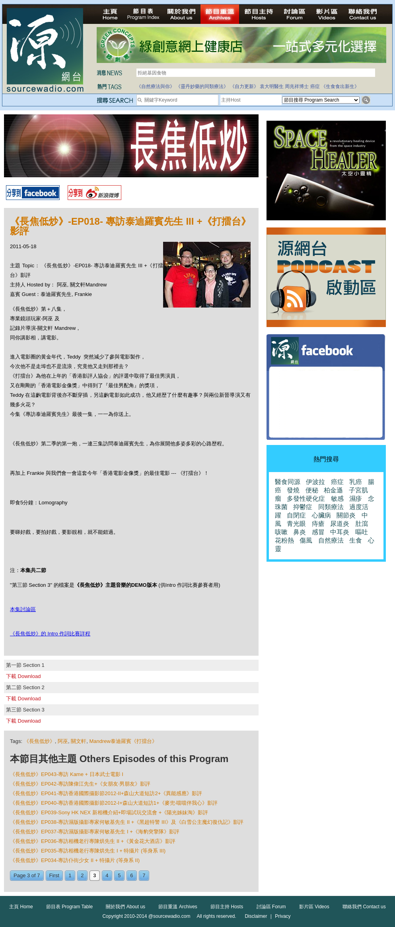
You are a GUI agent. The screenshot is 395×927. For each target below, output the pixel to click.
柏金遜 (333, 490)
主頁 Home (21, 906)
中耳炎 (339, 532)
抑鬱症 (302, 507)
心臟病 (321, 515)
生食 (355, 540)
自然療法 (331, 540)
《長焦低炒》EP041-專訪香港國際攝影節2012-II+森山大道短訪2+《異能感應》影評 (106, 793)
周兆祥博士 (297, 86)
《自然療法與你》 (155, 86)
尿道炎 (339, 523)
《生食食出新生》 (340, 86)
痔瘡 (318, 523)
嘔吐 (361, 532)
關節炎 (346, 515)
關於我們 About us (125, 906)
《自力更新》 (244, 86)
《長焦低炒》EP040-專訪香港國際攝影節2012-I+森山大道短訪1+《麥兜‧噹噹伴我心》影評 (114, 803)
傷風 (306, 540)
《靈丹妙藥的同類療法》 (202, 86)
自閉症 (296, 515)
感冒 (318, 532)
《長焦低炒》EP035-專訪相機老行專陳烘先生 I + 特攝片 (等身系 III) (87, 851)
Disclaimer (256, 916)
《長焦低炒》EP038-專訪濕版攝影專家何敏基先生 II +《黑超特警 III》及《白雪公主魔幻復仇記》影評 (126, 822)
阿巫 (63, 741)
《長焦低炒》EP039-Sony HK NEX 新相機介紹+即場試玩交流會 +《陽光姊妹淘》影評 (109, 812)
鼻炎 (299, 532)
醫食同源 (287, 481)
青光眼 (296, 523)
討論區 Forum (271, 906)
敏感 (337, 498)
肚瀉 (361, 523)
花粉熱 (284, 540)
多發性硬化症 (306, 498)
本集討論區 (23, 609)
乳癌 (355, 481)
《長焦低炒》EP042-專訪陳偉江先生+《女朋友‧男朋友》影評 (80, 784)
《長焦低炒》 (39, 741)
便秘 (311, 490)
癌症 (315, 86)
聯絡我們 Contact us (364, 906)
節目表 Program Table (69, 906)
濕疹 (355, 498)
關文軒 (78, 741)
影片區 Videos (314, 906)
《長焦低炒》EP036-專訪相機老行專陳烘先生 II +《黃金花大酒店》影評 (92, 841)
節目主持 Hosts (226, 906)
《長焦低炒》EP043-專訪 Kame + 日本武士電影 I (66, 774)
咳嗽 (281, 532)
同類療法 (331, 507)
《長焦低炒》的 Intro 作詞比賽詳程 (50, 634)
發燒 (293, 490)
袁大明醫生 (272, 86)
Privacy (282, 916)
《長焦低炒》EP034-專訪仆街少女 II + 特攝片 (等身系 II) (75, 860)
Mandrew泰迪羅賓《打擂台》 (123, 741)
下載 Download (23, 676)
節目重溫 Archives (177, 906)
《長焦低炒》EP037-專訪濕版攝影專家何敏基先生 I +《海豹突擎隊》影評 (94, 832)
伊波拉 (315, 481)
